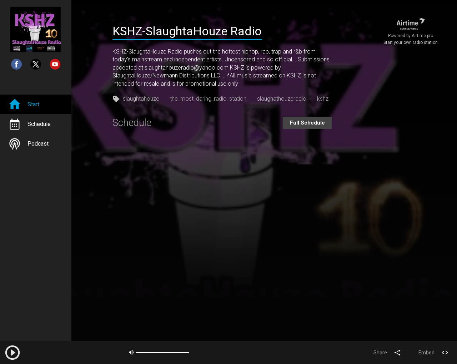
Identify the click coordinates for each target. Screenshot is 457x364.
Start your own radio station (410, 42)
